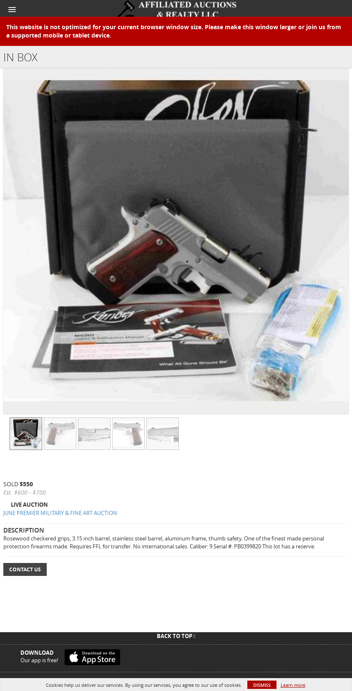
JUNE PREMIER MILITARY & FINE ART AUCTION (60, 513)
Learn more (293, 685)
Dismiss (262, 685)
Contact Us (25, 569)
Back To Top (176, 636)
